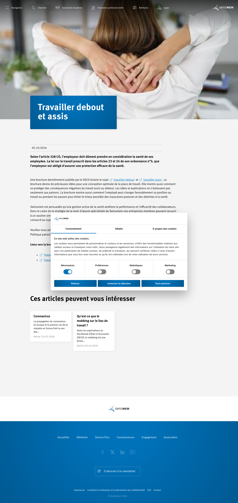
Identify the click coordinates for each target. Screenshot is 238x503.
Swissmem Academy (68, 7)
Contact (157, 490)
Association (170, 437)
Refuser (75, 283)
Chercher (39, 7)
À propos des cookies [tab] (165, 228)
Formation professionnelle (106, 7)
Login (163, 7)
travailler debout (124, 180)
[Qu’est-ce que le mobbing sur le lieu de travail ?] (93, 331)
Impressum (79, 490)
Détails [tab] (119, 228)
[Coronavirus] (50, 326)
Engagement (149, 437)
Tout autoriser (162, 283)
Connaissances (125, 437)
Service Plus (102, 437)
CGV (149, 490)
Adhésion (140, 7)
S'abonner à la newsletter (119, 471)
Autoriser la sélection (119, 283)
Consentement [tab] (73, 228)
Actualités (63, 437)
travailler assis (152, 180)
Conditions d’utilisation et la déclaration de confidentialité (116, 490)
